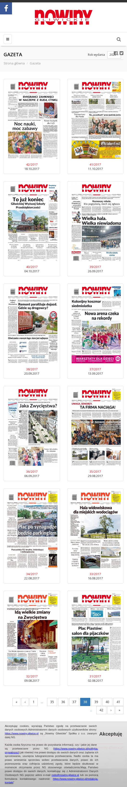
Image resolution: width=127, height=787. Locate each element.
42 (101, 710)
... (42, 702)
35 (52, 702)
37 (74, 702)
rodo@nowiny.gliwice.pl (65, 775)
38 (85, 702)
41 (118, 702)
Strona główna (14, 63)
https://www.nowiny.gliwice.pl (21, 733)
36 (63, 702)
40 (107, 702)
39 (96, 702)
